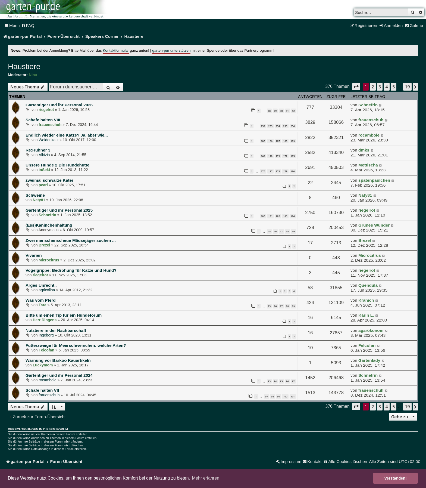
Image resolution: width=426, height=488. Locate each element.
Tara (42, 305)
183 (285, 216)
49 (275, 111)
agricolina (47, 290)
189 (293, 141)
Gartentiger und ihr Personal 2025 (59, 210)
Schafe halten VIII (43, 120)
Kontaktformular (116, 50)
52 (293, 111)
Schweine (35, 195)
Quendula (368, 285)
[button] (356, 86)
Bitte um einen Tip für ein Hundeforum (64, 315)
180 (293, 171)
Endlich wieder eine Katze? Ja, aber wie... (67, 135)
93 (269, 381)
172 (285, 156)
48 (269, 111)
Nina (33, 75)
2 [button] (372, 87)
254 (278, 126)
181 (270, 216)
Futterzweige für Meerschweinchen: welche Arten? (76, 345)
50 (281, 111)
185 (263, 141)
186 (270, 141)
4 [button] (387, 87)
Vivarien (34, 255)
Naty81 (39, 200)
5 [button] (393, 87)
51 (287, 111)
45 (269, 231)
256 (293, 126)
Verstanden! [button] (395, 478)
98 (272, 396)
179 (285, 171)
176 (263, 171)
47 (281, 231)
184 (293, 216)
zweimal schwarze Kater (49, 180)
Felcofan (46, 350)
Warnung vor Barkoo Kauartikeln (58, 360)
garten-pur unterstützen (171, 50)
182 (278, 216)
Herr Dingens (45, 320)
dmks (363, 150)
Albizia (44, 155)
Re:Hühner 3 (38, 150)
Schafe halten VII (42, 390)
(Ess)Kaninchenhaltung (49, 225)
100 (285, 396)
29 (293, 306)
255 (285, 126)
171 (278, 156)
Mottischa (368, 165)
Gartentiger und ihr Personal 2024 (59, 375)
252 (263, 126)
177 (270, 171)
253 (270, 126)
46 (275, 231)
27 (281, 306)
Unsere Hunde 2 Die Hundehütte (57, 165)
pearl (43, 185)
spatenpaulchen (374, 180)
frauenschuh (50, 124)
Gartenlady (369, 360)
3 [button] (379, 87)
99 (278, 396)
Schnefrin (368, 105)
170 (270, 156)
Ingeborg (46, 335)
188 (285, 141)
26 (275, 306)
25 (269, 306)
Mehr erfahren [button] (206, 478)
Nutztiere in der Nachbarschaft (56, 330)
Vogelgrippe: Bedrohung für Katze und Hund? (71, 270)
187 (278, 141)
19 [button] (407, 87)
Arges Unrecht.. (41, 285)
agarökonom (370, 330)
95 (281, 381)
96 (287, 381)
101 (293, 396)
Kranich (366, 300)
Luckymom (43, 365)
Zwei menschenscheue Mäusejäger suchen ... (71, 240)
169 (263, 156)
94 (275, 381)
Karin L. (366, 315)
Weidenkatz (48, 140)
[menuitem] (28, 25)
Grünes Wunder (374, 225)
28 (287, 306)
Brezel (44, 245)
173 (293, 156)
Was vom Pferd (41, 300)
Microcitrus (49, 260)
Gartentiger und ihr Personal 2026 (59, 105)
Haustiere (24, 66)
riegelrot (46, 109)
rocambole (369, 135)
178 (278, 171)
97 (293, 381)
